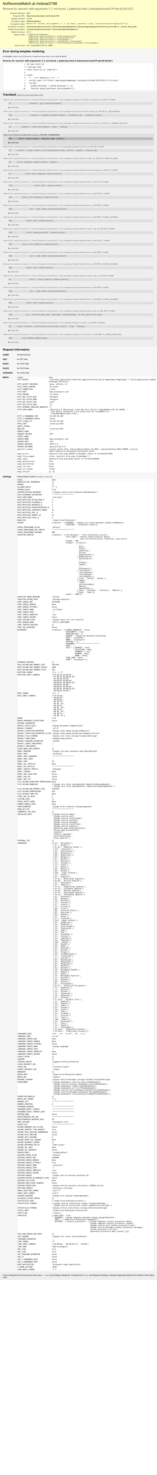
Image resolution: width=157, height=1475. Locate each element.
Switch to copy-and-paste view (30, 101)
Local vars (13, 114)
